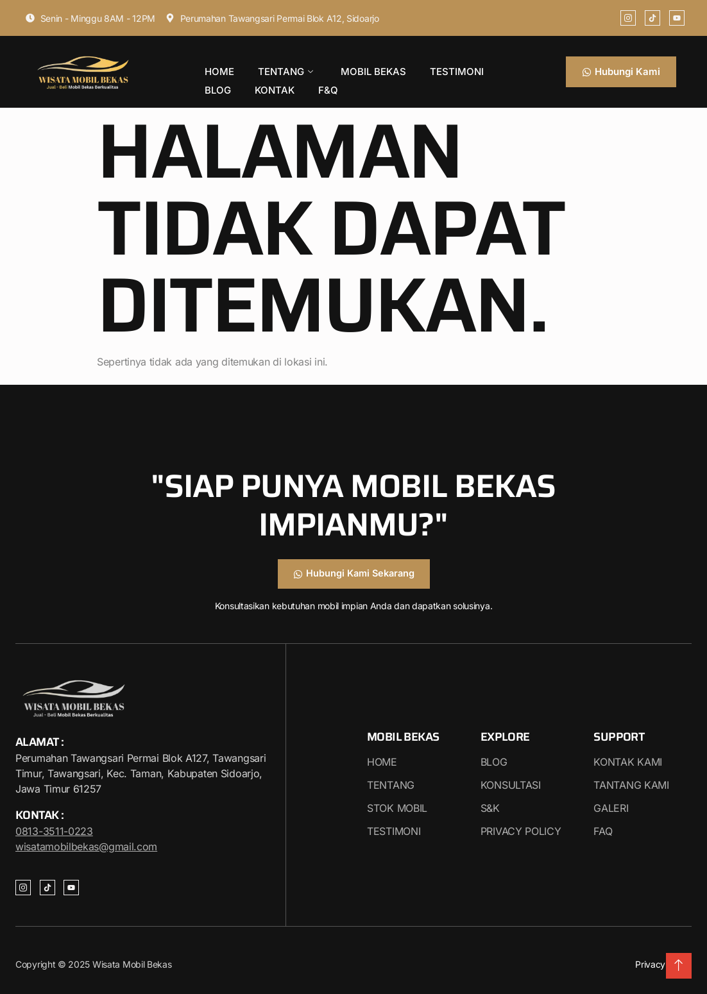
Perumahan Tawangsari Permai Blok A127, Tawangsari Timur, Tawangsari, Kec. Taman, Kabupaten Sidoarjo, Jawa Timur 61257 (140, 774)
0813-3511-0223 (54, 831)
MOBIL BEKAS (351, 68)
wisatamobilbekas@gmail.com (86, 846)
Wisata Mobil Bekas (130, 964)
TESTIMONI (426, 68)
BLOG (481, 68)
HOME (215, 68)
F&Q (265, 82)
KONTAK (221, 82)
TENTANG (272, 69)
